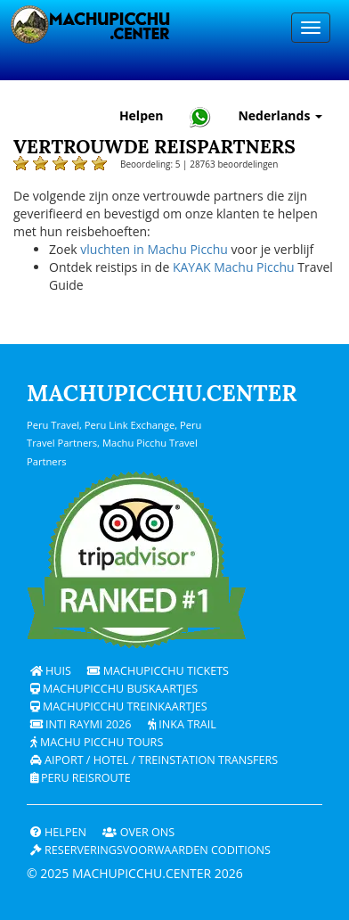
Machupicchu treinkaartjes (118, 706)
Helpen (58, 832)
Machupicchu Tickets (158, 670)
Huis (50, 670)
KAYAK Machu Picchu (234, 267)
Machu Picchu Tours (97, 742)
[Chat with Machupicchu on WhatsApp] (200, 116)
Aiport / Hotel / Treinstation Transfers (154, 760)
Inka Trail (182, 724)
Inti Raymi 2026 (81, 724)
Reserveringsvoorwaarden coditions (150, 850)
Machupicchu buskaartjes (114, 688)
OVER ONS (138, 832)
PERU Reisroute (80, 777)
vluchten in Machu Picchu (154, 249)
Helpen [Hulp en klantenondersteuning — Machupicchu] (141, 115)
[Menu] (310, 27)
